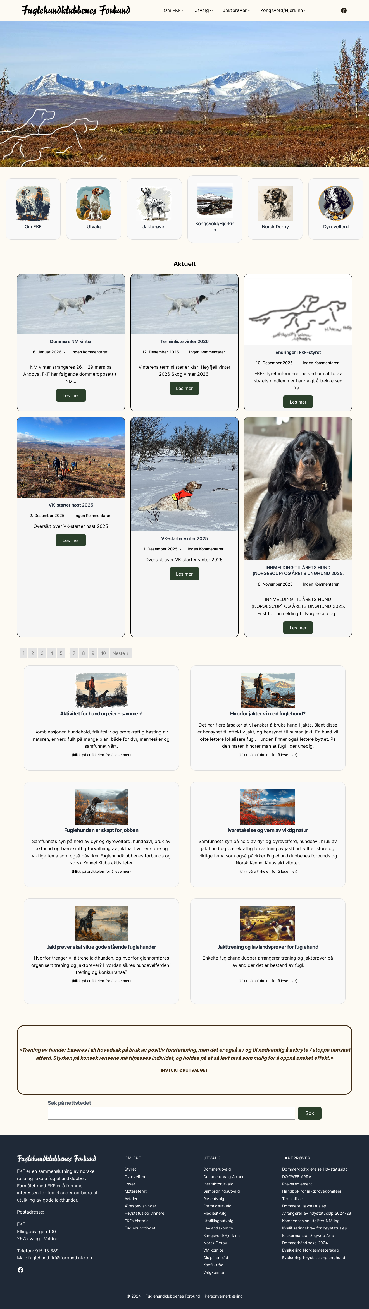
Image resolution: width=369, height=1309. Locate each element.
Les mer (71, 395)
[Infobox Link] (33, 209)
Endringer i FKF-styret (298, 352)
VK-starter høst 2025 (71, 504)
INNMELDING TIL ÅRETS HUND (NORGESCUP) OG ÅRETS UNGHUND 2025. (298, 570)
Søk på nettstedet (69, 1103)
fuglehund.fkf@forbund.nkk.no (60, 1257)
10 (103, 653)
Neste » (121, 653)
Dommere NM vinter (71, 341)
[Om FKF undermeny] (183, 10)
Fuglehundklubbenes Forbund (173, 1295)
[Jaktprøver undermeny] (249, 10)
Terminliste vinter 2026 (184, 341)
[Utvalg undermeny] (211, 10)
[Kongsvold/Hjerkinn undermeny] (305, 10)
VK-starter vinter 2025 (184, 538)
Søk (309, 1113)
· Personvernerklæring (223, 1295)
